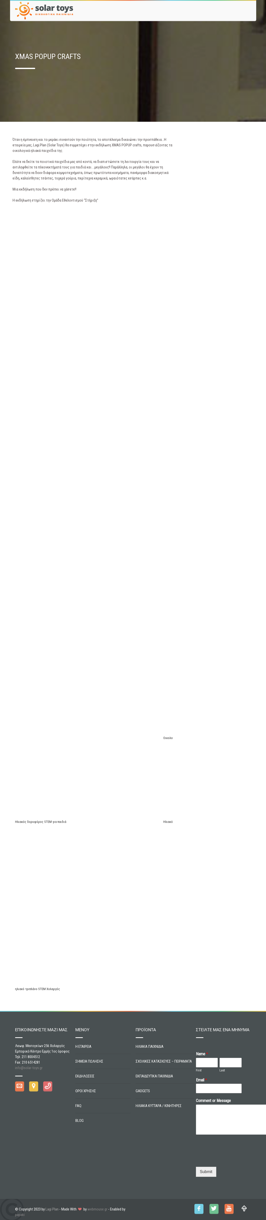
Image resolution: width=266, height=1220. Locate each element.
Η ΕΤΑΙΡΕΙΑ (83, 1046)
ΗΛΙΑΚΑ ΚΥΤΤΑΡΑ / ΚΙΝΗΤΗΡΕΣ (159, 1106)
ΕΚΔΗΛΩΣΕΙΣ (84, 1076)
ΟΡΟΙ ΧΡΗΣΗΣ (85, 1091)
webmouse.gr (97, 1209)
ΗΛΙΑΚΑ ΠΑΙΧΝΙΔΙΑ (150, 1046)
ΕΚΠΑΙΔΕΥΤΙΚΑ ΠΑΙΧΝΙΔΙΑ (154, 1076)
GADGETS (143, 1091)
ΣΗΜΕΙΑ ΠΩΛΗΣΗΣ (89, 1061)
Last (222, 1070)
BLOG (79, 1120)
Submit (206, 1172)
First (199, 1070)
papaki (20, 1214)
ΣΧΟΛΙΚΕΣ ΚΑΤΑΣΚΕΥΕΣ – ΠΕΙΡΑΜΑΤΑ (164, 1061)
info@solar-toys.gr (28, 1068)
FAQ (78, 1106)
